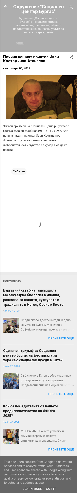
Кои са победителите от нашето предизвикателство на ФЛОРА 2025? (30, 411)
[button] (71, 58)
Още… (20, 43)
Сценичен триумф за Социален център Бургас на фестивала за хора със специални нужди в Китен (33, 355)
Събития (19, 171)
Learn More (32, 489)
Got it (51, 489)
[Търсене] (71, 8)
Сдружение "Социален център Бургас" (38, 9)
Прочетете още (61, 338)
